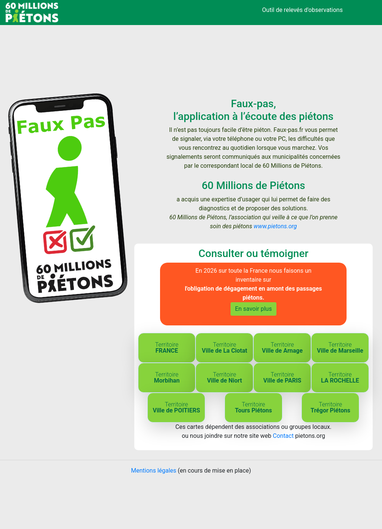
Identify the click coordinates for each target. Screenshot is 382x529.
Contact (283, 435)
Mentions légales (153, 470)
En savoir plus (253, 308)
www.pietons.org (275, 226)
